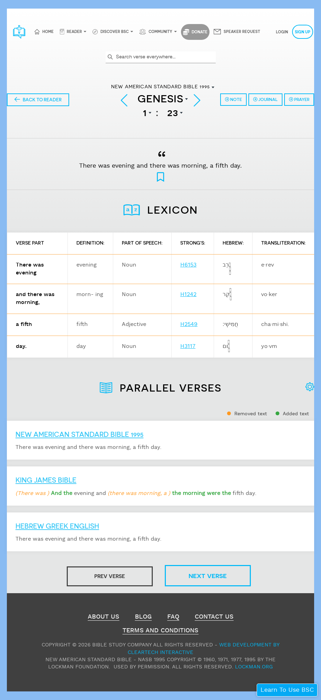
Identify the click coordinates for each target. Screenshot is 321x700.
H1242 (188, 294)
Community (160, 31)
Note (233, 99)
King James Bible (45, 480)
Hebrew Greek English (57, 526)
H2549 (188, 324)
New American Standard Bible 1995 (79, 434)
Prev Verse (109, 576)
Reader (74, 31)
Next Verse (208, 575)
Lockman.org (254, 667)
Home (48, 31)
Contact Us (214, 617)
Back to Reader (38, 99)
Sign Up (302, 32)
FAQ (173, 617)
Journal (265, 99)
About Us (103, 617)
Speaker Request (242, 31)
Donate (195, 32)
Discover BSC (114, 31)
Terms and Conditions (160, 631)
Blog (143, 617)
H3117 (187, 346)
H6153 (188, 265)
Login (282, 32)
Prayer (299, 99)
